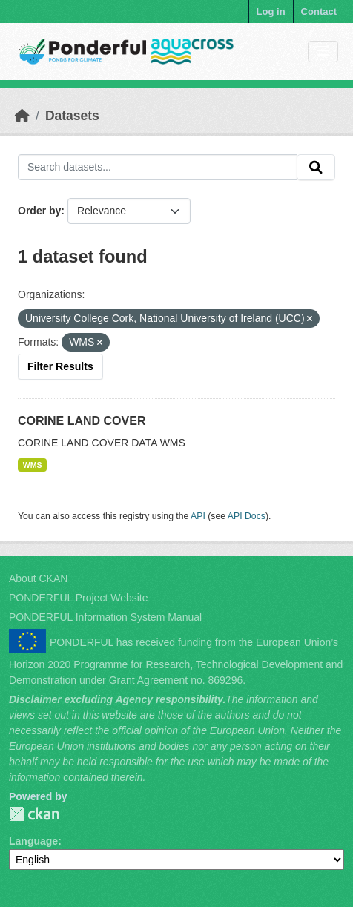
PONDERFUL (34, 814)
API (198, 516)
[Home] (22, 115)
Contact (319, 11)
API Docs (246, 516)
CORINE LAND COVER (81, 421)
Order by (39, 211)
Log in (271, 11)
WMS (32, 465)
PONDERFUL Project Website (78, 598)
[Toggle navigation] (323, 51)
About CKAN (38, 578)
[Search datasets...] (157, 167)
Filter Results (60, 366)
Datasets (72, 115)
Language (33, 841)
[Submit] (316, 167)
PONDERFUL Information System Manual (105, 617)
